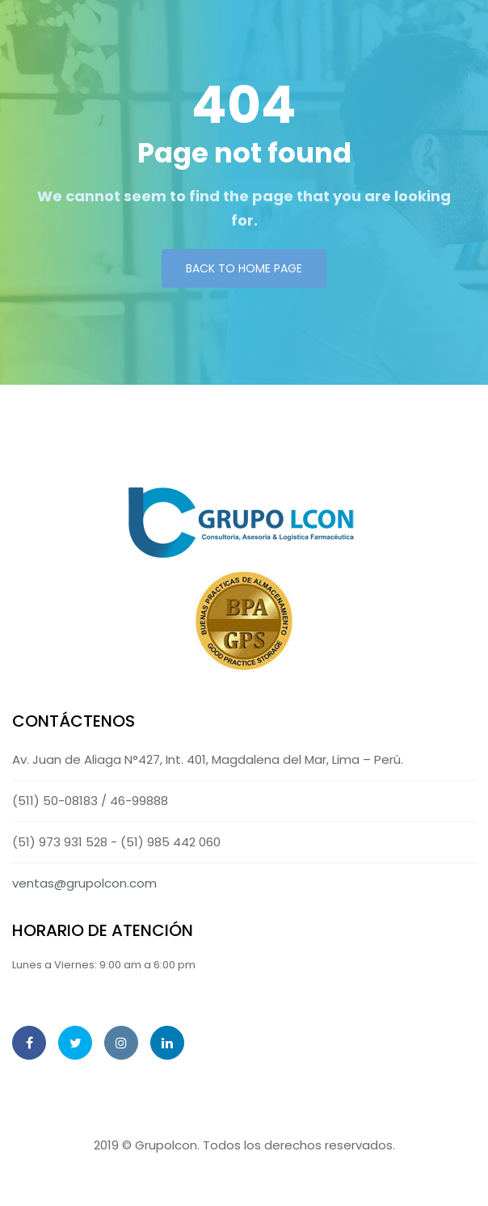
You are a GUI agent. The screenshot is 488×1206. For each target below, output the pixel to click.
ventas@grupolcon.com (84, 883)
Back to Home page (244, 268)
